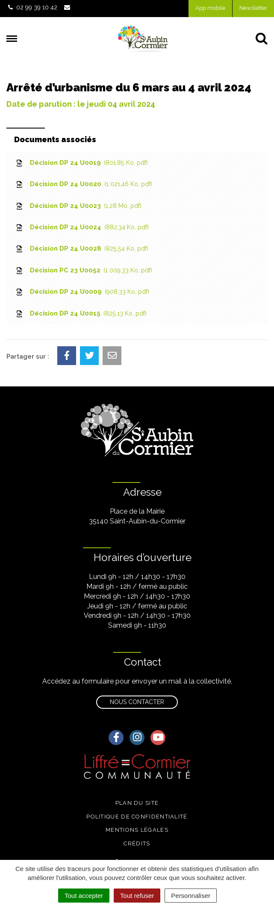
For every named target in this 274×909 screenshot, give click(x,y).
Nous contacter (137, 702)
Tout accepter (84, 895)
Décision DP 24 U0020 (83, 184)
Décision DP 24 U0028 (81, 248)
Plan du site (137, 803)
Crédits (137, 843)
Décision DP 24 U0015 (81, 313)
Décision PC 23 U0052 (83, 270)
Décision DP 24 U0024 (82, 227)
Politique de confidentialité (136, 816)
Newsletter (253, 8)
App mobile (210, 8)
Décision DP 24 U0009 (82, 291)
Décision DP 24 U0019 (81, 162)
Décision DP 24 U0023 (78, 206)
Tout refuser (137, 895)
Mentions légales (137, 830)
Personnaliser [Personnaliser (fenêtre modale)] (190, 895)
